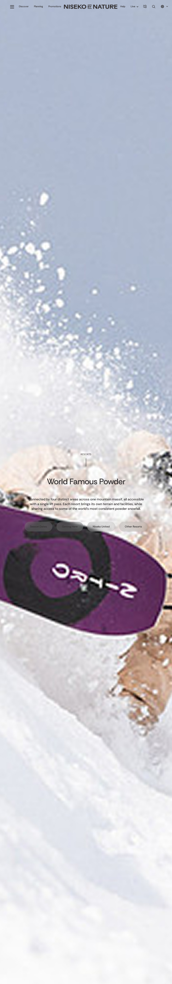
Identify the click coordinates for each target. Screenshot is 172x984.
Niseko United (101, 526)
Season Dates (38, 526)
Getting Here (70, 526)
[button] (12, 7)
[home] (91, 7)
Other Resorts (133, 526)
